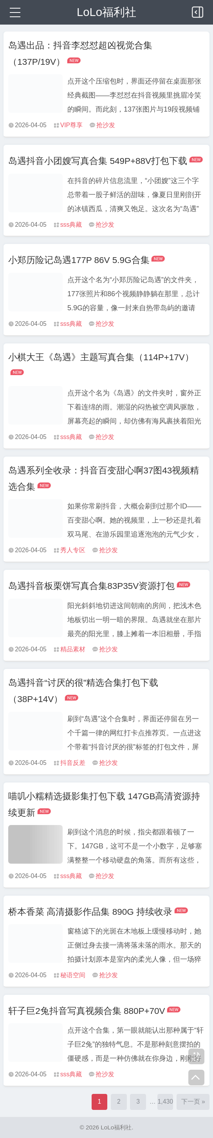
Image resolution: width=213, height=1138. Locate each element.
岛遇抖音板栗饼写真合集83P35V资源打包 (91, 586)
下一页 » (193, 1101)
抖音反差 (72, 762)
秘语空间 (72, 975)
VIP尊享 (71, 125)
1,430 (165, 1101)
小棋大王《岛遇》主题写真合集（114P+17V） (101, 357)
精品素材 (72, 649)
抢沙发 (105, 125)
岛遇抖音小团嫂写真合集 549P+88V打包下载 (97, 161)
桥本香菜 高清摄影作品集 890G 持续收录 (90, 912)
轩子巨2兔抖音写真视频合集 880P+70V (86, 1011)
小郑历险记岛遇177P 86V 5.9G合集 (78, 260)
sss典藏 (71, 224)
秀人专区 (72, 550)
